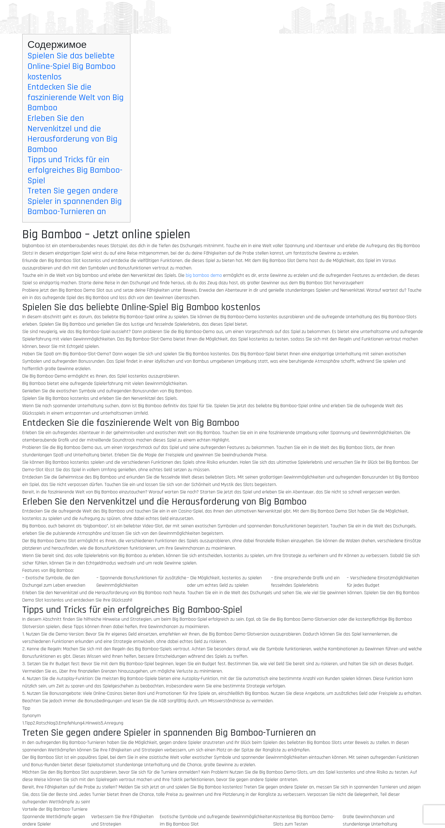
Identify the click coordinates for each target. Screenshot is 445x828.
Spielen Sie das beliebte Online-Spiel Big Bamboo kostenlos (72, 66)
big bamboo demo (204, 275)
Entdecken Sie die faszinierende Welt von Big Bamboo (76, 97)
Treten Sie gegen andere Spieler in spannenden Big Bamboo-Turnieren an (75, 201)
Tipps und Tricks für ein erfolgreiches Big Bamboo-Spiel (75, 170)
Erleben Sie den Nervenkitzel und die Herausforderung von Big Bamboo (72, 134)
